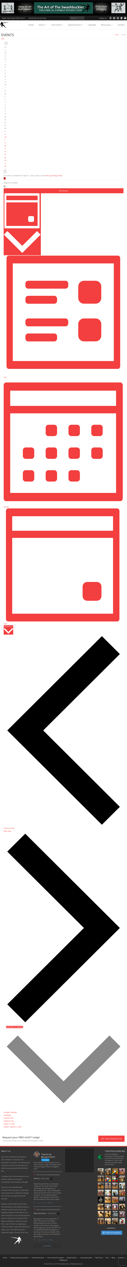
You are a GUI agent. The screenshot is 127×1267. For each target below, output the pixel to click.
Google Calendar (10, 1112)
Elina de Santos (40, 1213)
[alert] (5, 106)
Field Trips (98, 1258)
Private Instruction (38, 1258)
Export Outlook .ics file (12, 1127)
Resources (106, 25)
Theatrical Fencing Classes (19, 1258)
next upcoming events (5, 151)
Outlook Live (9, 1121)
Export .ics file (9, 1124)
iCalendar (7, 1115)
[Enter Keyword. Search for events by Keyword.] (63, 182)
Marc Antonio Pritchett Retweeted (48, 1175)
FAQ (106, 1258)
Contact (121, 25)
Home (31, 25)
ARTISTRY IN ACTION (37, 18)
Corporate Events (86, 1258)
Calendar (92, 25)
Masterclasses (72, 1258)
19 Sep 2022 (52, 1213)
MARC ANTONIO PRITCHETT (13, 18)
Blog (113, 1258)
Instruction (56, 25)
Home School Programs (55, 1258)
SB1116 (36, 1178)
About (41, 25)
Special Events (74, 25)
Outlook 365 (8, 1118)
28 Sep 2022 (45, 1178)
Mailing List (63, 1260)
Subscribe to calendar (14, 1027)
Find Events (63, 191)
